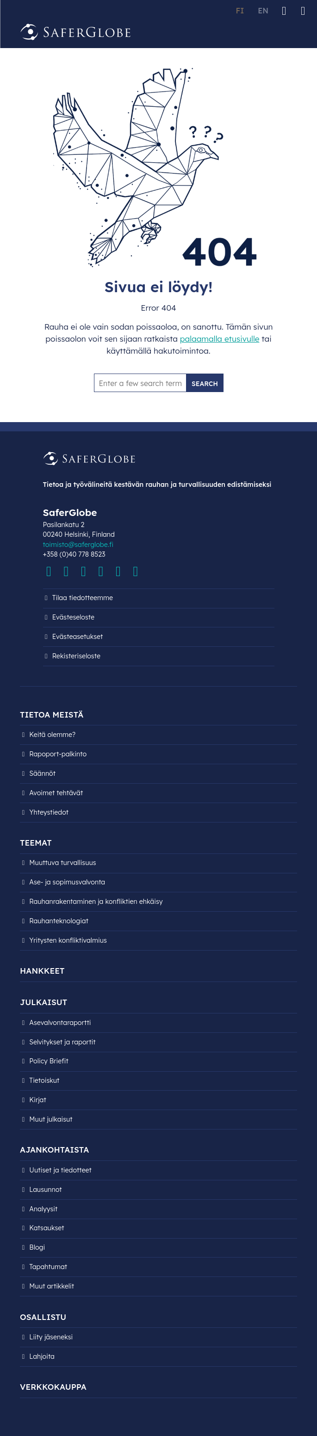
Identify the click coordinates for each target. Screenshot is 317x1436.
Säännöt (42, 773)
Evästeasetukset (77, 636)
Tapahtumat (48, 1267)
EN (263, 10)
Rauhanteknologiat (58, 921)
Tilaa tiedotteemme (82, 598)
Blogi (37, 1247)
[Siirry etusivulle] (75, 32)
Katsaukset (46, 1228)
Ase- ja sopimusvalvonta (67, 882)
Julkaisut (43, 1002)
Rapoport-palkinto (58, 754)
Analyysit (43, 1209)
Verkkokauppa (53, 1387)
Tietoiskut (44, 1080)
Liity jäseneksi (51, 1337)
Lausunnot (45, 1189)
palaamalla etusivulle (220, 339)
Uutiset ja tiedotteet (60, 1170)
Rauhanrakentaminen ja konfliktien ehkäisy (95, 901)
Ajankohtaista (54, 1149)
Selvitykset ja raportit (62, 1042)
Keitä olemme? (52, 734)
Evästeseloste (73, 617)
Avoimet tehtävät (56, 793)
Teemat (36, 842)
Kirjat (37, 1100)
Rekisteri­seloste (76, 656)
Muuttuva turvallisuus (62, 863)
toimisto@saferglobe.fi (78, 544)
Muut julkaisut (50, 1119)
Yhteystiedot (48, 812)
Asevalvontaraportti (60, 1023)
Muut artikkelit (51, 1286)
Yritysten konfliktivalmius (68, 940)
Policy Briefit (48, 1061)
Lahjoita (42, 1356)
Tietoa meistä (51, 714)
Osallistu (43, 1317)
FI (240, 10)
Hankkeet (42, 971)
